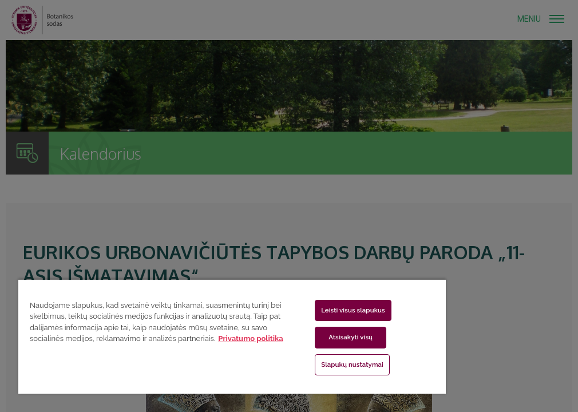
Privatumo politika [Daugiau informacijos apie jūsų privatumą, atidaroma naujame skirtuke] (250, 338)
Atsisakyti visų (350, 337)
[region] (232, 336)
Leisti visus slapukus (353, 310)
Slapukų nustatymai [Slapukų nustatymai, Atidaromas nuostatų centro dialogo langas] (352, 364)
